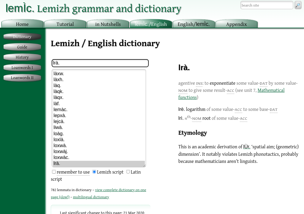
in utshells (108, 24)
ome (22, 24)
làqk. (99, 92)
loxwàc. (99, 158)
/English (151, 24)
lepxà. (99, 116)
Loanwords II (22, 77)
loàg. (99, 134)
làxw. (99, 74)
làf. (99, 104)
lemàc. (99, 110)
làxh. (99, 80)
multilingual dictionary (91, 197)
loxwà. (99, 146)
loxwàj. (99, 152)
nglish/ (194, 24)
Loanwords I (22, 67)
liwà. (99, 128)
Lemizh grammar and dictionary (93, 8)
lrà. (99, 164)
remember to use (73, 171)
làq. (99, 86)
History (22, 57)
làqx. (99, 98)
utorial (65, 24)
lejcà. (99, 122)
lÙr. (246, 146)
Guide (22, 47)
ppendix (236, 24)
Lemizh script (110, 171)
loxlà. (99, 140)
